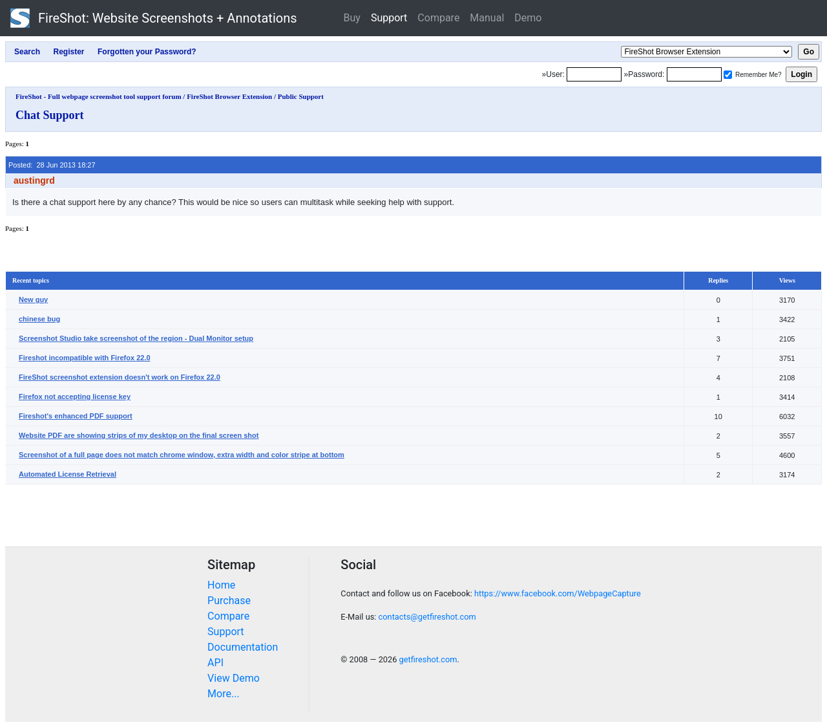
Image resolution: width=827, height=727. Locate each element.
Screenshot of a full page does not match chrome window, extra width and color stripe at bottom (181, 455)
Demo (527, 18)
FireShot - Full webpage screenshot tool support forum (99, 96)
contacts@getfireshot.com (427, 617)
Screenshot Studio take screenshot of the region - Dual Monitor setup (136, 338)
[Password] (694, 74)
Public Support (301, 96)
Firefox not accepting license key (75, 396)
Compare (438, 18)
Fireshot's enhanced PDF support (75, 416)
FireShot (153, 18)
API (215, 662)
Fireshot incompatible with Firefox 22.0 (85, 358)
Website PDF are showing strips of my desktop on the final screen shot (138, 435)
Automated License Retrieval (67, 474)
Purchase (229, 600)
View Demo (233, 678)
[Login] (594, 74)
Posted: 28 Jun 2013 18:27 (52, 165)
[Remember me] (728, 75)
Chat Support (50, 115)
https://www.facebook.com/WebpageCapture (557, 593)
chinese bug (39, 319)
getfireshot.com (428, 659)
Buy (352, 18)
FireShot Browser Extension (229, 96)
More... (223, 694)
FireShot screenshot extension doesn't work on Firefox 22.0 (119, 377)
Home (221, 585)
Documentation (242, 647)
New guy (33, 299)
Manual (487, 18)
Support (389, 18)
